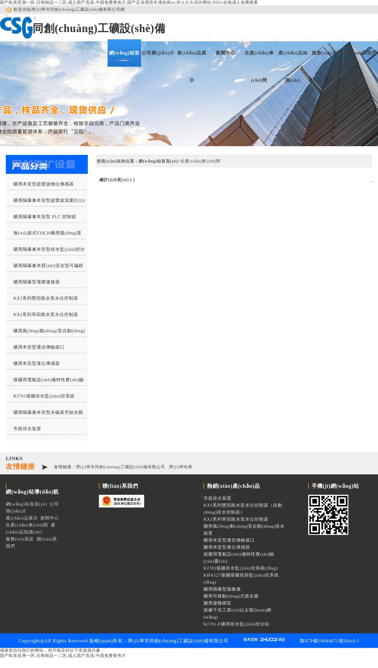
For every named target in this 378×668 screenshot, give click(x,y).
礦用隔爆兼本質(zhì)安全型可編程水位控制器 (45, 267)
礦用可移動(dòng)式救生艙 (231, 596)
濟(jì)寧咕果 (180, 467)
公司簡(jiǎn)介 (158, 52)
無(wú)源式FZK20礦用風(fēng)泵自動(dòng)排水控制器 (45, 235)
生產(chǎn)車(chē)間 (259, 58)
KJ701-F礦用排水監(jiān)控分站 (236, 624)
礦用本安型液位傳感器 (36, 363)
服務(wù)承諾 (327, 52)
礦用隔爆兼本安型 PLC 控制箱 (44, 216)
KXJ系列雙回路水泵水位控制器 (45, 298)
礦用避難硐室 (217, 603)
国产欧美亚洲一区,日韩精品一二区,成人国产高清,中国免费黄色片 (63, 655)
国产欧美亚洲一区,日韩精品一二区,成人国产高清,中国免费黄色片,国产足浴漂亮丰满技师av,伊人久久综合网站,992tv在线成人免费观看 (129, 2)
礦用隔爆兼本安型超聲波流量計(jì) (49, 200)
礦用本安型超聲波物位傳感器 (43, 184)
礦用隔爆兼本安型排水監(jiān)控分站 (46, 251)
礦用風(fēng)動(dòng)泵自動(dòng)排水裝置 (46, 332)
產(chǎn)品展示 (192, 58)
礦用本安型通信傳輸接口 (39, 347)
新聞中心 (226, 52)
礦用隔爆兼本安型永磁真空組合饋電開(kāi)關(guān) (45, 414)
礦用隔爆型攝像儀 (222, 589)
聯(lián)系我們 (360, 52)
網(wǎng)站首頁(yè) (124, 58)
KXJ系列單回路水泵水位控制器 (45, 314)
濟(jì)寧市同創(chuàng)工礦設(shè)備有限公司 (120, 467)
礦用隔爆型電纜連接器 (36, 282)
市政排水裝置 (27, 428)
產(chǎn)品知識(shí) (293, 58)
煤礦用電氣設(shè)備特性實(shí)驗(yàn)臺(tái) (46, 381)
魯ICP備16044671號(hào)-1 (329, 640)
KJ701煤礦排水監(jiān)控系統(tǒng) (41, 398)
